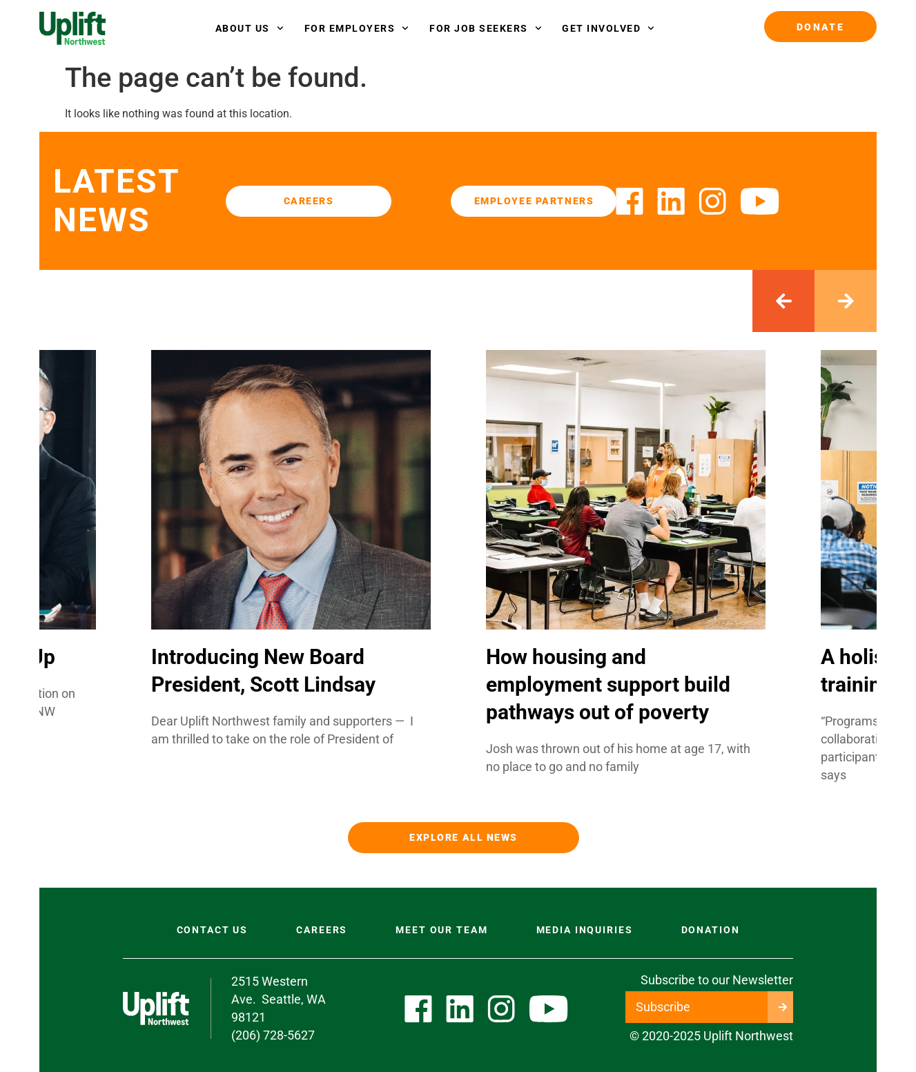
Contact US (213, 929)
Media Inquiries (584, 929)
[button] (783, 301)
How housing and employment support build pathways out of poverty (608, 684)
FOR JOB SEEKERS (485, 28)
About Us (249, 28)
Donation (710, 929)
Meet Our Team (441, 929)
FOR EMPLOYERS (356, 28)
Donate (820, 26)
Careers (321, 929)
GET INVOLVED (608, 28)
